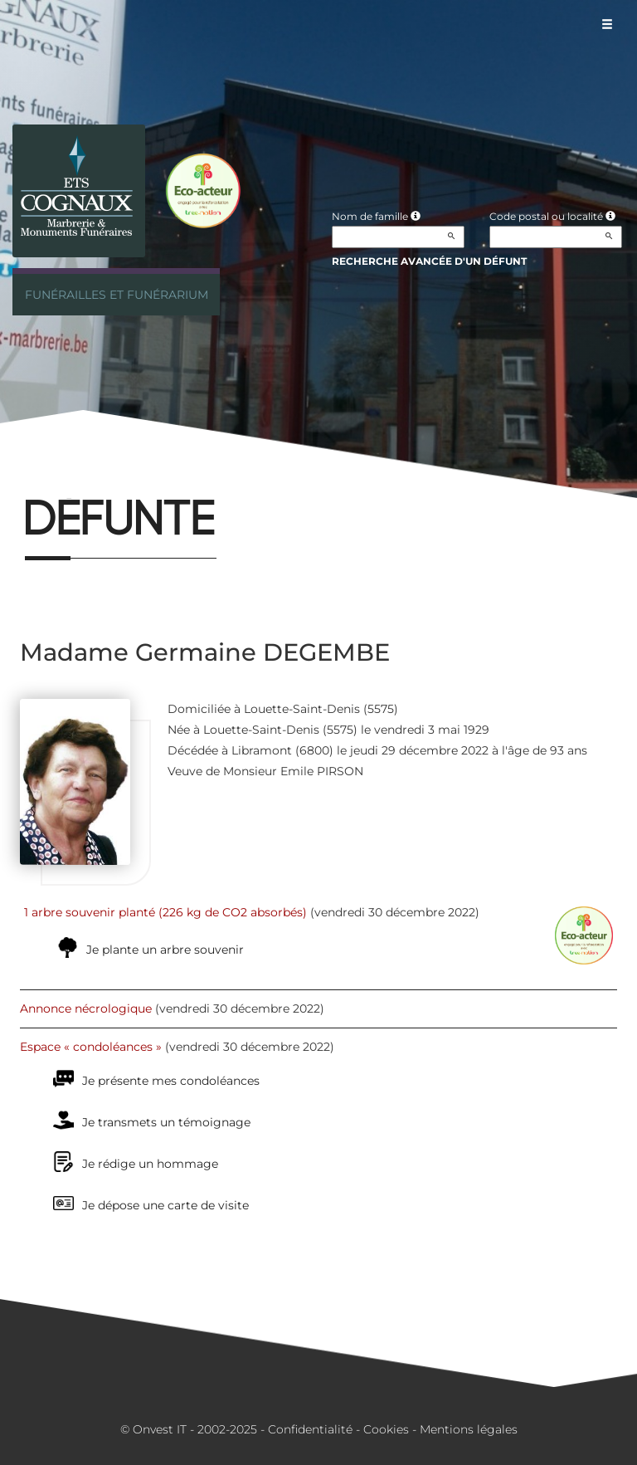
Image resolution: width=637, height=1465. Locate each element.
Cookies (386, 1429)
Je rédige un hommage (150, 1163)
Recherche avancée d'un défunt (429, 261)
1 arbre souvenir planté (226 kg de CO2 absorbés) (165, 912)
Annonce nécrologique (86, 1008)
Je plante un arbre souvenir (165, 949)
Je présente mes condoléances (171, 1080)
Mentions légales (469, 1429)
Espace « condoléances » (91, 1046)
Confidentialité (310, 1429)
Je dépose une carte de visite (165, 1205)
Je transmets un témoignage (166, 1122)
